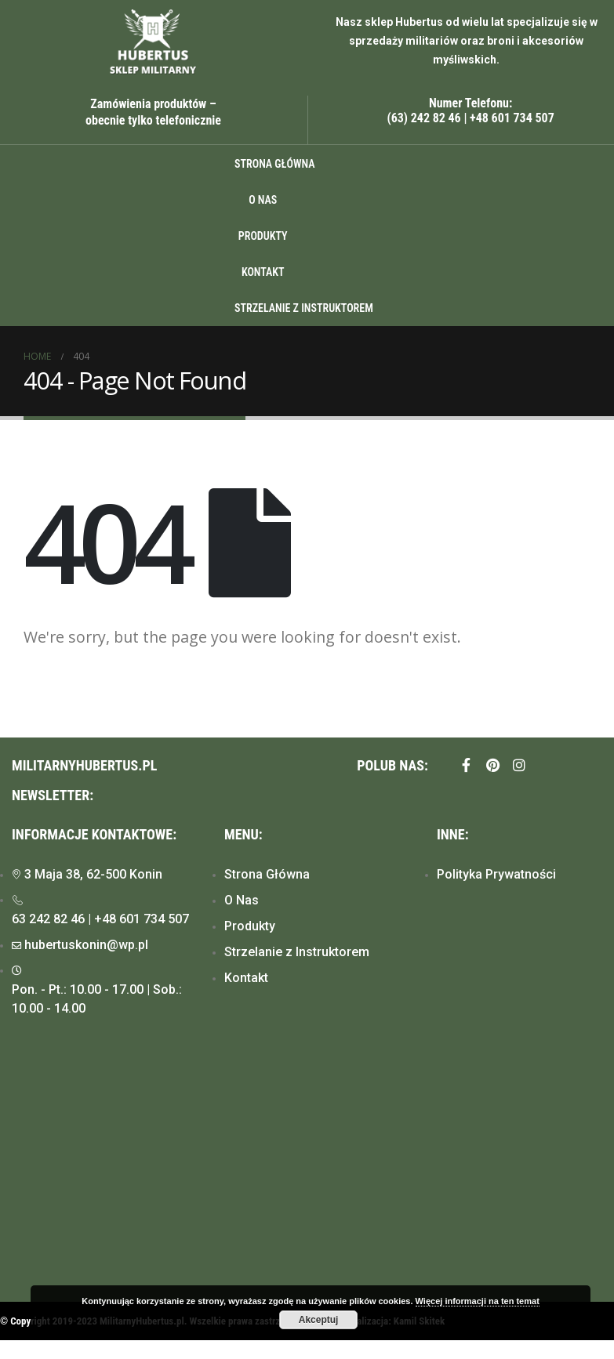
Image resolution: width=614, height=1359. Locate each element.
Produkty (263, 236)
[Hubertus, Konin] (307, 1172)
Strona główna (274, 164)
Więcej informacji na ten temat (478, 1301)
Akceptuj (319, 1319)
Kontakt (263, 272)
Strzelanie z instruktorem (303, 308)
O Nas (263, 200)
